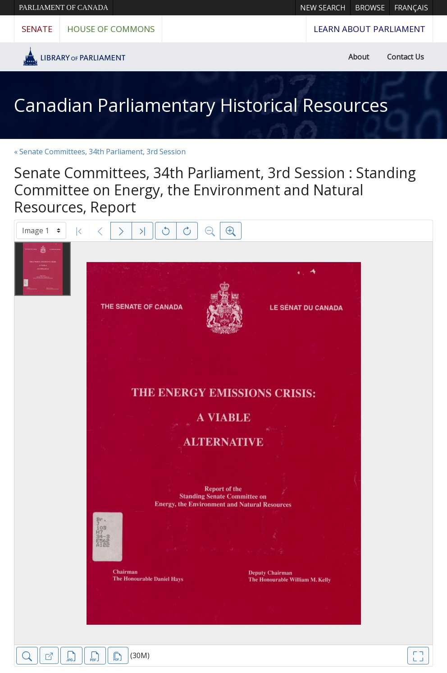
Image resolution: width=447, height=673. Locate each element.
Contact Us (405, 57)
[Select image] (41, 230)
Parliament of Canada (63, 7)
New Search (323, 8)
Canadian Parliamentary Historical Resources (201, 104)
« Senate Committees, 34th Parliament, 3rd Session (100, 152)
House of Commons (111, 28)
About (358, 57)
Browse (370, 8)
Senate (37, 28)
